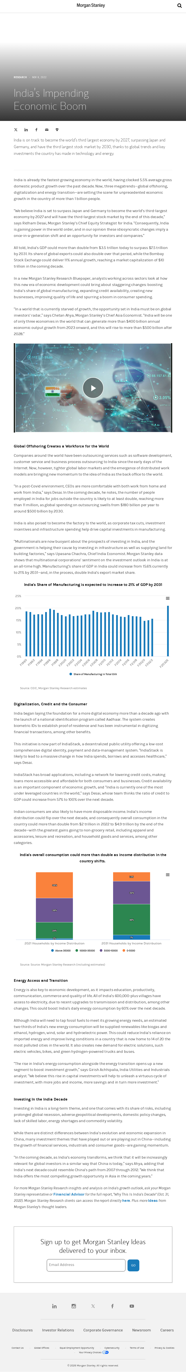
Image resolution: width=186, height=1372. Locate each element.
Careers (167, 1330)
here (126, 1200)
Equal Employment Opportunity (77, 1348)
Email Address (61, 1265)
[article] (93, 654)
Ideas (153, 1200)
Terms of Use (137, 1348)
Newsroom (141, 1330)
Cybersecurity (112, 1348)
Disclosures (22, 1330)
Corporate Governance (103, 1330)
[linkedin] (54, 1306)
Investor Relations (58, 1330)
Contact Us (18, 1348)
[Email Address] (86, 1265)
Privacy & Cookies (164, 1348)
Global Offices (42, 1348)
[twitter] (93, 1306)
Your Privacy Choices (94, 1352)
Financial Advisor (69, 1194)
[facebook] (112, 1306)
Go (133, 1265)
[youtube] (132, 1306)
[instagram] (73, 1306)
